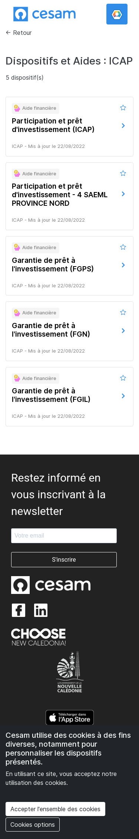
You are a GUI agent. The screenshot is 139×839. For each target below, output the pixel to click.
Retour (22, 32)
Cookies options (32, 824)
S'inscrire (64, 559)
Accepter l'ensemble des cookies (55, 809)
